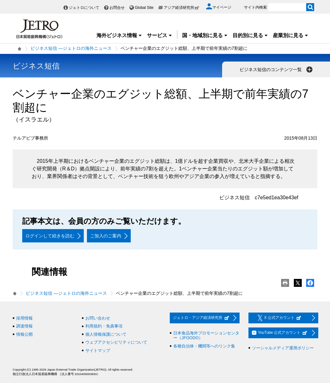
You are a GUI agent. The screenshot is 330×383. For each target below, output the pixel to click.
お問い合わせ (97, 318)
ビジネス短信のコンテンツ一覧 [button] (277, 69)
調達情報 (24, 326)
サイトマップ (97, 350)
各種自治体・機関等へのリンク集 (204, 346)
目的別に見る (250, 35)
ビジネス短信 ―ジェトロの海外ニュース (71, 48)
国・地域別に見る (205, 35)
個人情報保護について (106, 334)
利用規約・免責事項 (103, 326)
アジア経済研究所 (181, 7)
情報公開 (24, 334)
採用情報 (24, 318)
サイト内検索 (255, 7)
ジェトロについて (84, 7)
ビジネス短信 (36, 66)
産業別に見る (290, 35)
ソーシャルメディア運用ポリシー (283, 348)
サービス (159, 35)
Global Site (144, 7)
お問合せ (117, 7)
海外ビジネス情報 (119, 35)
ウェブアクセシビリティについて (116, 342)
